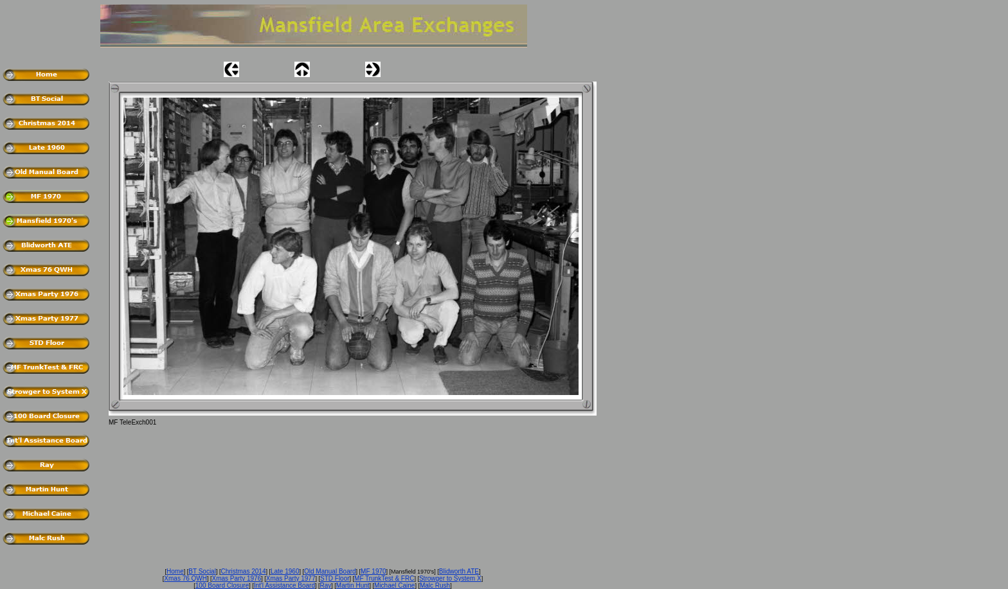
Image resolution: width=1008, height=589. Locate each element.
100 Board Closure (222, 585)
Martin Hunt (353, 585)
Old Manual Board (330, 571)
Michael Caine (394, 585)
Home (175, 571)
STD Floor (335, 578)
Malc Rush (435, 585)
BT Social (202, 571)
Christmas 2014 (243, 571)
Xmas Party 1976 (237, 578)
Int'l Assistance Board (284, 585)
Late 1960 (285, 571)
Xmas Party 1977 (291, 578)
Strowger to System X (450, 578)
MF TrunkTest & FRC (384, 578)
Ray (326, 585)
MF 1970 (373, 571)
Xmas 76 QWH (185, 578)
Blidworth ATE (459, 571)
